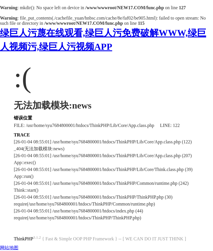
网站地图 (9, 247)
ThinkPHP (23, 238)
